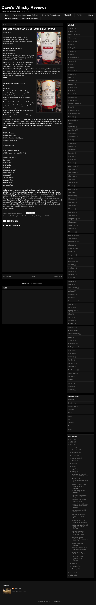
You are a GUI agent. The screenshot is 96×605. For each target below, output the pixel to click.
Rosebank (71, 327)
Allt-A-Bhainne (72, 41)
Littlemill (70, 284)
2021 (72, 439)
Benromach (71, 90)
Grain (70, 413)
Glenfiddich (71, 215)
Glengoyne (71, 222)
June (73, 466)
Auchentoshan (72, 58)
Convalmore (72, 130)
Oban (70, 314)
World (70, 429)
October (74, 455)
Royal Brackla (72, 330)
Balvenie (71, 74)
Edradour (71, 159)
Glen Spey (71, 192)
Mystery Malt (72, 311)
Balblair (70, 67)
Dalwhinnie (71, 149)
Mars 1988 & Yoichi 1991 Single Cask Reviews (79, 496)
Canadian (71, 409)
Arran (70, 54)
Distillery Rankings (11, 18)
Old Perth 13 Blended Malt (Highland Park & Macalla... (80, 526)
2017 (72, 572)
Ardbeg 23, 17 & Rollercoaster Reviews (79, 553)
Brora (70, 107)
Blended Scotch (73, 406)
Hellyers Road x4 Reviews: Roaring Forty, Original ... (80, 480)
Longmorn (71, 294)
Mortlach (71, 307)
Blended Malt (72, 403)
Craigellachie (72, 136)
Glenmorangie (72, 235)
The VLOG (80, 15)
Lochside (71, 291)
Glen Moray (71, 182)
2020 (72, 442)
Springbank (71, 343)
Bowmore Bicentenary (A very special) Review (79, 548)
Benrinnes (71, 87)
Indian (70, 416)
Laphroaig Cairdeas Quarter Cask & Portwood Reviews (78, 532)
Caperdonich (72, 120)
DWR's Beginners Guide (30, 18)
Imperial (70, 251)
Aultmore (71, 64)
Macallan (21, 216)
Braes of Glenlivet (73, 104)
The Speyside (72, 370)
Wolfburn (71, 389)
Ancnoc (70, 44)
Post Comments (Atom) (36, 283)
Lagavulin (71, 271)
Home (7, 15)
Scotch (30, 216)
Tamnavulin (71, 363)
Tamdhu (70, 360)
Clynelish (71, 127)
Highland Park (72, 248)
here (59, 200)
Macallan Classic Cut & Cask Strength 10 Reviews (79, 486)
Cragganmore (72, 133)
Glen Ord (71, 186)
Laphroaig (71, 274)
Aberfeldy (71, 28)
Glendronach (72, 205)
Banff (69, 77)
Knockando (71, 268)
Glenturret (71, 245)
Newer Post (7, 277)
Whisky (48, 216)
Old (26, 216)
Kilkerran (71, 265)
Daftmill (70, 140)
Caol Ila (70, 117)
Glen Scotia (71, 189)
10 (8, 216)
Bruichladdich (72, 110)
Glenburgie (71, 199)
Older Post (58, 277)
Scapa (70, 337)
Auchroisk (71, 61)
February (75, 566)
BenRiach (71, 84)
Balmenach (71, 71)
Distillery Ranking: (8, 138)
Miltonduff (71, 304)
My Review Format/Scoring (51, 15)
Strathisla (71, 350)
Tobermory (71, 373)
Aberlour (71, 31)
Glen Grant (71, 176)
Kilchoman (71, 261)
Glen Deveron (72, 166)
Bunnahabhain (72, 113)
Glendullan (71, 209)
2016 (72, 575)
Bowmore (71, 100)
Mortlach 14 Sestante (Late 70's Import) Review (78, 516)
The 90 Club (68, 15)
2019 (72, 445)
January (74, 569)
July (73, 463)
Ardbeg (70, 48)
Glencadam (71, 202)
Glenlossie (71, 232)
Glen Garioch (72, 173)
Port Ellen (71, 324)
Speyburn (71, 340)
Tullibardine (71, 386)
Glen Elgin (71, 169)
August (74, 461)
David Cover (18, 588)
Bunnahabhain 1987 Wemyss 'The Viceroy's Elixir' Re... (80, 538)
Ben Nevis (71, 81)
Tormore (70, 383)
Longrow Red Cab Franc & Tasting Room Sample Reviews (80, 505)
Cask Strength (14, 216)
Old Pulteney (72, 317)
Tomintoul (71, 380)
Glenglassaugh (73, 219)
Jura (69, 258)
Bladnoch (71, 94)
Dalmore (71, 146)
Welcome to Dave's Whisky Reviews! (26, 15)
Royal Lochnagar (73, 334)
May (73, 469)
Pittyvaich (71, 320)
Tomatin (70, 376)
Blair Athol (71, 97)
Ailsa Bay (71, 38)
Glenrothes (71, 238)
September (75, 458)
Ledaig (70, 278)
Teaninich (71, 366)
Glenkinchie (72, 225)
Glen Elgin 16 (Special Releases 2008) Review (80, 475)
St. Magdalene (72, 347)
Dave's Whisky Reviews (24, 7)
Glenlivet (71, 228)
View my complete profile (19, 591)
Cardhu (70, 123)
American (71, 399)
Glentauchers (72, 242)
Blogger (59, 601)
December (75, 450)
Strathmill (71, 353)
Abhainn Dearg (73, 35)
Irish (69, 419)
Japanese (71, 422)
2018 (72, 447)
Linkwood (71, 281)
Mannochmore (72, 301)
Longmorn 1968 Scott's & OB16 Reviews (79, 500)
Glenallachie (72, 196)
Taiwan (70, 426)
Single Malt (35, 216)
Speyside (42, 216)
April (73, 472)
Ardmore (71, 51)
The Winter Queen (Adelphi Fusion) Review (77, 558)
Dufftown (71, 156)
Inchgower (71, 255)
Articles (90, 15)
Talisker (70, 357)
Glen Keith (71, 179)
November (75, 452)
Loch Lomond (72, 288)
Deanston (71, 153)
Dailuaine (71, 143)
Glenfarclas (71, 212)
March (74, 563)
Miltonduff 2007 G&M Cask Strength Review (79, 521)
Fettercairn (71, 163)
